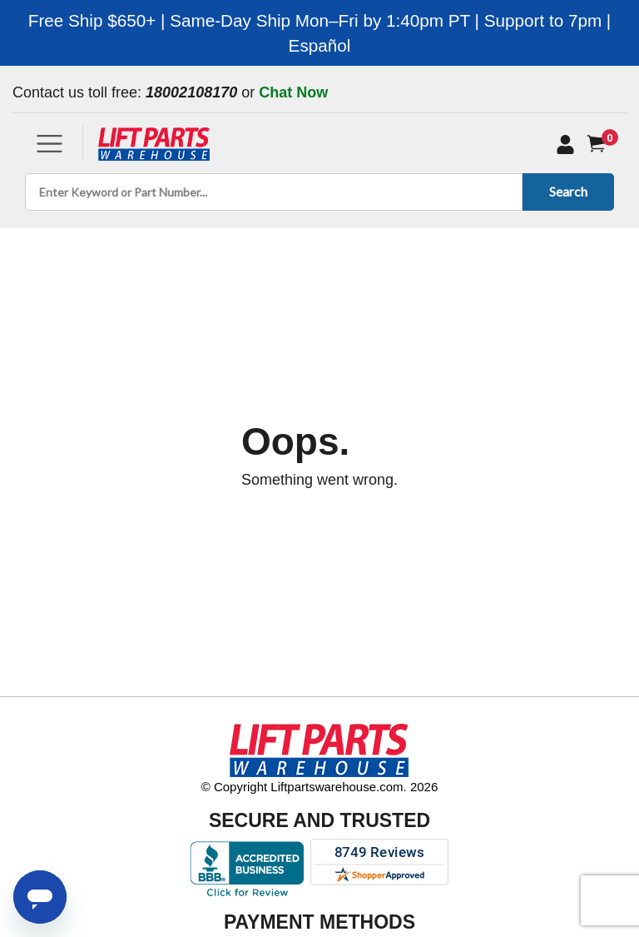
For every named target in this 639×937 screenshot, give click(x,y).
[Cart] (599, 143)
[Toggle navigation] (49, 144)
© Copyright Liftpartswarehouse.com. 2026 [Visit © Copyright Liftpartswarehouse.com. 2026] (319, 787)
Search (565, 191)
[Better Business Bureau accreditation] (247, 868)
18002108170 (191, 92)
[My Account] (565, 144)
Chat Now (293, 92)
